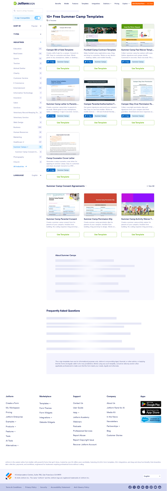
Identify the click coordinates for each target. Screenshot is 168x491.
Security (43, 487)
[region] (28, 100)
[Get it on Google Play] (150, 404)
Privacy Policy (31, 487)
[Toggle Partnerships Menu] (113, 426)
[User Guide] (78, 408)
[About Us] (111, 403)
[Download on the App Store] (150, 411)
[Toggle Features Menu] (11, 431)
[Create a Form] (12, 403)
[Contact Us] (78, 403)
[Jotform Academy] (81, 417)
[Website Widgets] (47, 422)
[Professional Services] (82, 431)
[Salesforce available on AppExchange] (150, 419)
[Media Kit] (111, 412)
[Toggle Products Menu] (11, 426)
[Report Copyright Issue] (83, 440)
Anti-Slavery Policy (81, 487)
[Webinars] (77, 422)
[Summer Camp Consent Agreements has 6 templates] (65, 186)
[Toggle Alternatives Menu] (12, 445)
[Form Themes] (45, 408)
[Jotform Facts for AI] (116, 408)
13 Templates (52, 20)
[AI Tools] (9, 441)
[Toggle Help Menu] (76, 412)
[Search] (15, 10)
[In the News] (112, 417)
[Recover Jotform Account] (84, 444)
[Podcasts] (77, 426)
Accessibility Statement (60, 487)
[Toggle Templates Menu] (45, 403)
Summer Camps (63, 62)
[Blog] (109, 431)
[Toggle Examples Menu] (11, 421)
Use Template (63, 68)
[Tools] (8, 436)
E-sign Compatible (37, 18)
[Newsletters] (112, 421)
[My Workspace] (12, 408)
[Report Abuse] (79, 435)
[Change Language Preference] (152, 476)
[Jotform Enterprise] (14, 417)
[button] (28, 26)
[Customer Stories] (114, 435)
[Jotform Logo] (21, 3)
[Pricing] (9, 412)
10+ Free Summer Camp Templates (74, 16)
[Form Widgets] (45, 412)
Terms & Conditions (14, 487)
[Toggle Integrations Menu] (45, 417)
